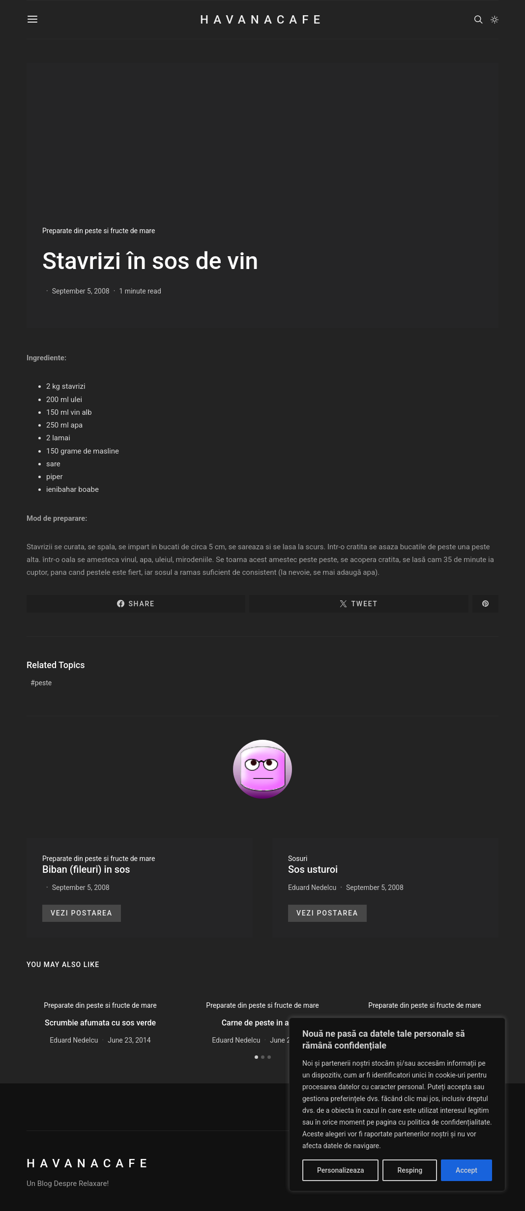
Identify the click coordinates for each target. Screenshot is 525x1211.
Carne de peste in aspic (263, 1022)
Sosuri (297, 858)
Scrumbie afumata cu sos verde (100, 1022)
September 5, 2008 (81, 291)
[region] (397, 1104)
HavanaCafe (262, 20)
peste (43, 683)
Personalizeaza (340, 1170)
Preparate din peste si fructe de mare (98, 231)
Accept (466, 1170)
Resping (409, 1170)
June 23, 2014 (129, 1040)
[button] (494, 20)
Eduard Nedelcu (312, 887)
